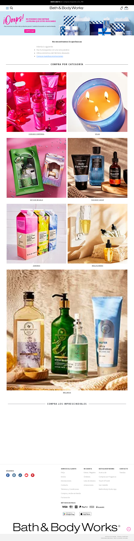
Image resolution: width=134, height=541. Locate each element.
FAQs (63, 472)
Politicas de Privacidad (110, 536)
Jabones (36, 266)
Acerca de (102, 472)
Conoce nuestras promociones (50, 56)
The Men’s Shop (97, 200)
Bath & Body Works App (107, 489)
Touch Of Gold (104, 481)
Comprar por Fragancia (107, 477)
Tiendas (122, 472)
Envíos (63, 477)
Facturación (65, 497)
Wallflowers (97, 266)
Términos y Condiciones (70, 489)
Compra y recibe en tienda (71, 493)
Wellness (67, 393)
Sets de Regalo (36, 200)
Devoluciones (66, 481)
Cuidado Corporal (36, 134)
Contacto (64, 485)
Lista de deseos (89, 481)
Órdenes (87, 477)
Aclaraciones (88, 485)
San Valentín (103, 485)
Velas (97, 134)
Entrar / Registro (90, 472)
